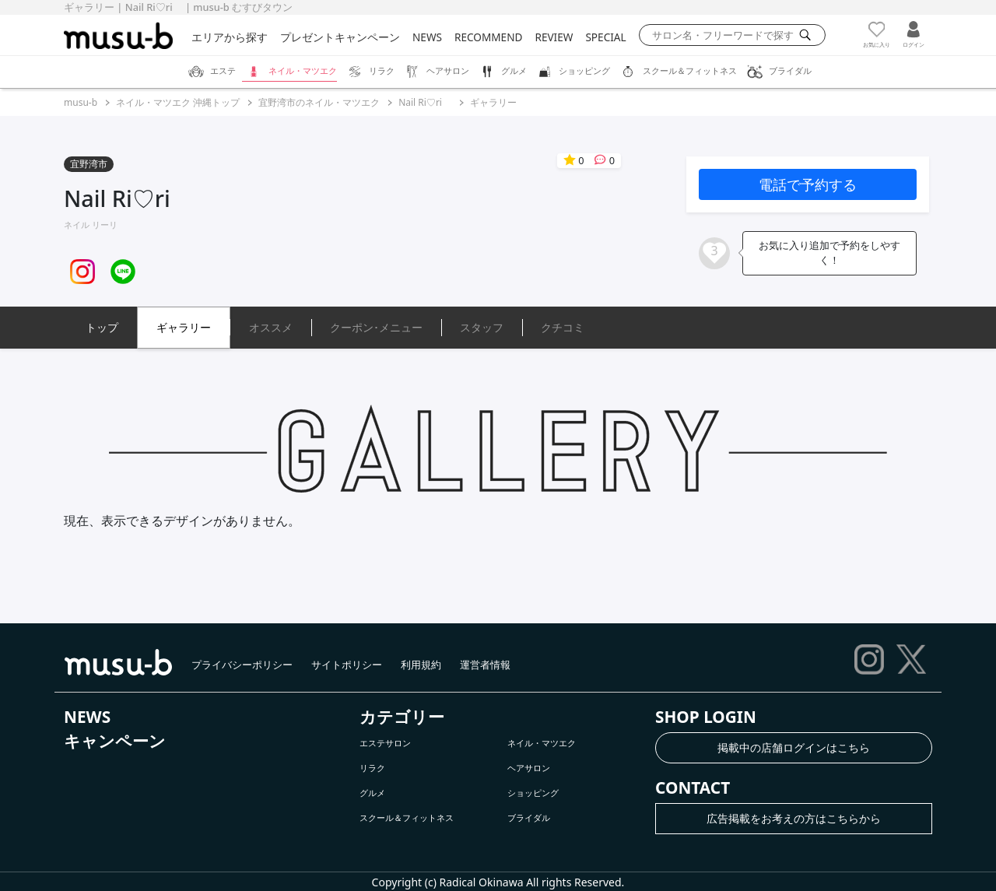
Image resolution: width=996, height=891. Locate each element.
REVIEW (554, 37)
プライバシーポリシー (242, 665)
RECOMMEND (488, 37)
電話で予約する (808, 184)
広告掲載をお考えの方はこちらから (794, 818)
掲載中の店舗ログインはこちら (793, 747)
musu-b (80, 102)
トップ (102, 327)
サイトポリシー (346, 665)
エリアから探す (229, 37)
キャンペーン (115, 741)
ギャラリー (493, 102)
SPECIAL (605, 37)
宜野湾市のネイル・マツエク (319, 102)
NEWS (427, 37)
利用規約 (421, 665)
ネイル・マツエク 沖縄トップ (178, 102)
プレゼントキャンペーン (340, 37)
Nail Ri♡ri (424, 102)
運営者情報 (485, 665)
